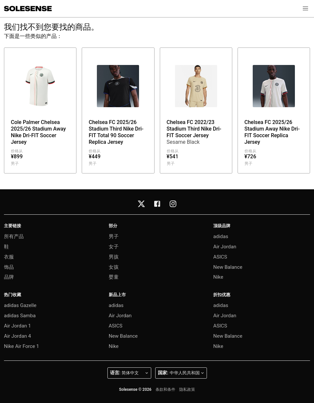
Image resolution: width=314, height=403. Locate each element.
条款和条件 (165, 389)
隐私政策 (187, 389)
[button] (305, 8)
